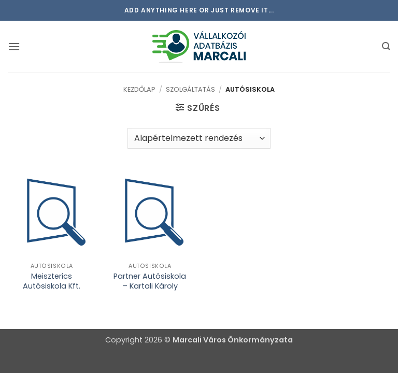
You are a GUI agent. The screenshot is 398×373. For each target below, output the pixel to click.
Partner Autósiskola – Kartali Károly (149, 281)
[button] (14, 46)
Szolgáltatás (190, 89)
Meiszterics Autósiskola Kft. (51, 281)
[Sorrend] (198, 138)
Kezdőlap (139, 89)
